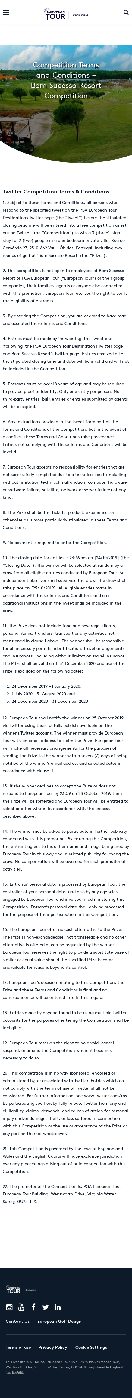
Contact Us (18, 1321)
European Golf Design (59, 1321)
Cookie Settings (91, 1347)
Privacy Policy (53, 1347)
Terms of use (18, 1347)
